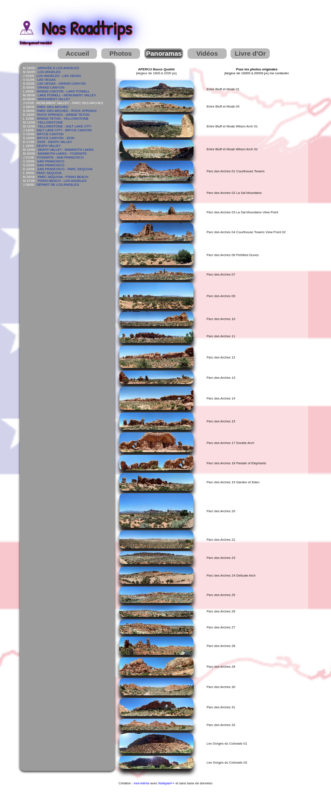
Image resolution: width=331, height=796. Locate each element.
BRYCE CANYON (50, 134)
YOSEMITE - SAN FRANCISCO (60, 157)
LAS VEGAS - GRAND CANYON (61, 84)
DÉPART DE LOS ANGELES (58, 185)
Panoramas (164, 53)
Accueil (77, 53)
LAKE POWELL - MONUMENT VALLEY (66, 95)
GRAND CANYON (51, 87)
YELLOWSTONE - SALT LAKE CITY (64, 126)
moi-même (141, 783)
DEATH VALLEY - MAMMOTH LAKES (65, 150)
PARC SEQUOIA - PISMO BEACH (62, 177)
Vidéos (207, 53)
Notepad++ (166, 783)
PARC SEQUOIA (49, 173)
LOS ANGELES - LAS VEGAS (59, 76)
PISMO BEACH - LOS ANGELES (61, 181)
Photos (120, 53)
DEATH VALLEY (49, 146)
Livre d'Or (250, 53)
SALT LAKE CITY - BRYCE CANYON (64, 130)
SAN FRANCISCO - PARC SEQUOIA (65, 169)
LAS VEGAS (46, 80)
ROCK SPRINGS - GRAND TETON (63, 115)
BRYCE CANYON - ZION (55, 138)
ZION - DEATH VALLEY (54, 142)
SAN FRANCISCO (50, 161)
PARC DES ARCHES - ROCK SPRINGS (67, 111)
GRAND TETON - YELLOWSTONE (63, 119)
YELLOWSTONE (49, 122)
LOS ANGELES (48, 72)
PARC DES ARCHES (52, 107)
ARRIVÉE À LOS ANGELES (58, 68)
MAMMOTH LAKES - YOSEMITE (62, 153)
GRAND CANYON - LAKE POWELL (63, 91)
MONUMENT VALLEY (53, 99)
